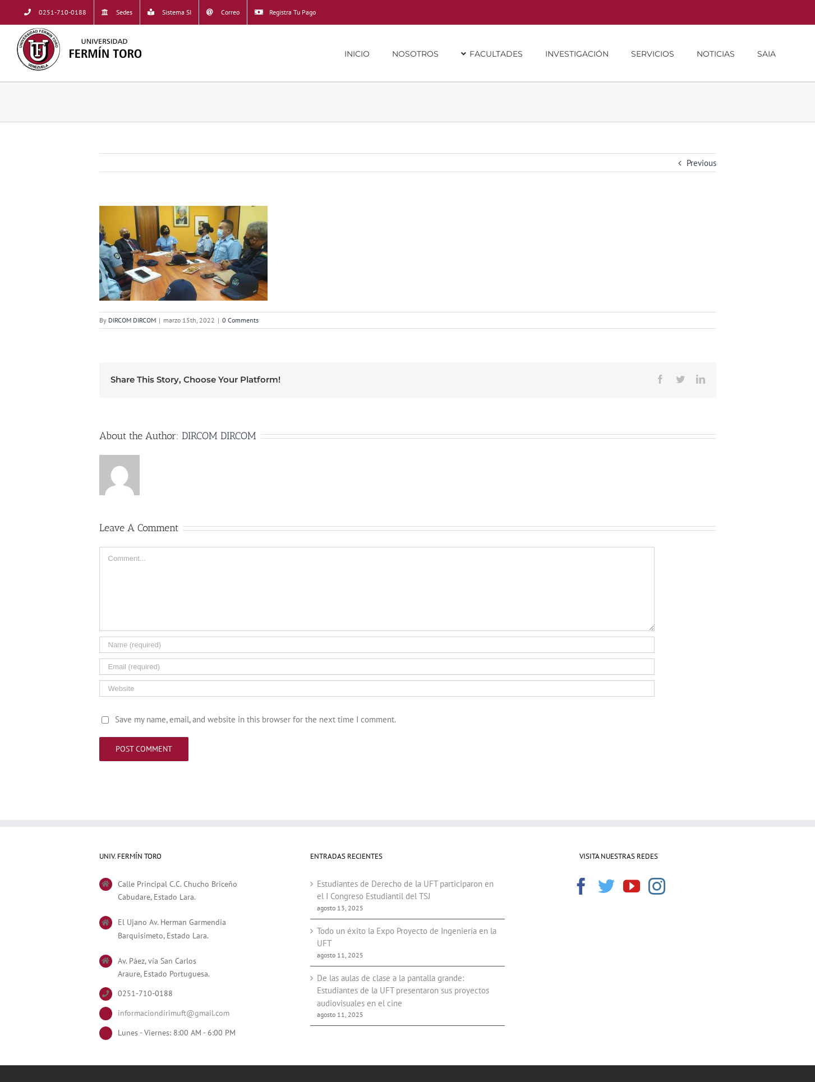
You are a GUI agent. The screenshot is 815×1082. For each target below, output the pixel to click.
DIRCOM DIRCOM (132, 320)
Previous (701, 163)
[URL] (377, 688)
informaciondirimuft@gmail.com (173, 1013)
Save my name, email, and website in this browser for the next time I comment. (255, 719)
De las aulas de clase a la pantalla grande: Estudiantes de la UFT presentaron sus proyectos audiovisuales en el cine (403, 991)
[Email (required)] (377, 667)
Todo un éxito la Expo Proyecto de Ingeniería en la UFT (406, 937)
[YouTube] (631, 886)
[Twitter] (606, 886)
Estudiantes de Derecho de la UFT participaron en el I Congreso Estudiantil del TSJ (405, 890)
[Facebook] (581, 886)
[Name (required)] (377, 645)
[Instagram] (656, 886)
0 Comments (240, 320)
